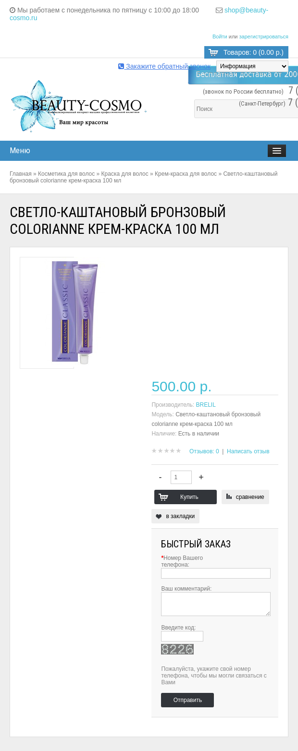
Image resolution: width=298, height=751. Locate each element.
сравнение (250, 497)
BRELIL (206, 404)
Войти (219, 36)
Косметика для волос (66, 173)
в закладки (180, 516)
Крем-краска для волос (186, 173)
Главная (21, 173)
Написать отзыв (248, 451)
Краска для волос (125, 173)
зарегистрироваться (263, 36)
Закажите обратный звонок (164, 66)
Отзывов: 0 (204, 451)
